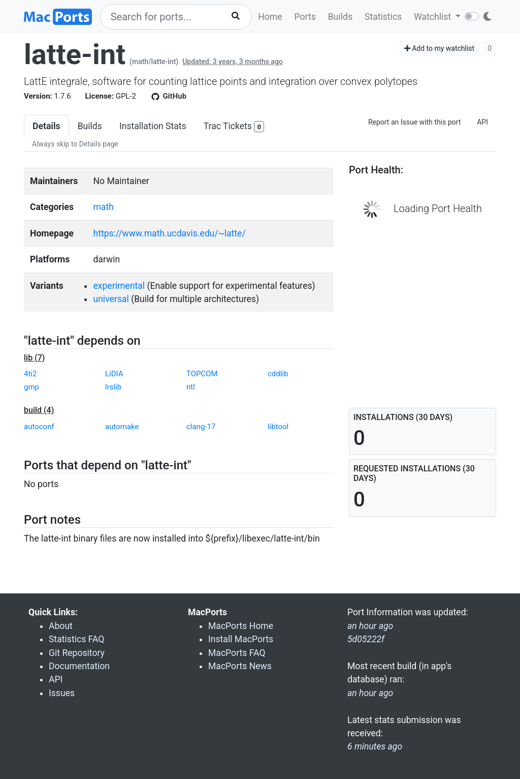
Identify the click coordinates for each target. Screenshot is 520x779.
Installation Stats (152, 126)
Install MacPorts (240, 639)
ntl (190, 387)
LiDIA (114, 373)
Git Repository (77, 653)
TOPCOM (202, 373)
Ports (305, 17)
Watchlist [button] (433, 17)
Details (46, 126)
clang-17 (200, 426)
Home (270, 17)
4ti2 (30, 373)
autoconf (39, 426)
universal (110, 299)
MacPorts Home (240, 626)
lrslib (113, 387)
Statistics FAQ (76, 639)
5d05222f (365, 639)
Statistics (383, 17)
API (482, 122)
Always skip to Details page (75, 144)
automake (122, 426)
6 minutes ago (374, 746)
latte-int (74, 54)
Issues (62, 693)
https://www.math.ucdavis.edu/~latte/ (169, 233)
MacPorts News (240, 666)
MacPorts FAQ (237, 653)
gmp (31, 387)
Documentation (79, 666)
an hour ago (370, 693)
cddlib (278, 373)
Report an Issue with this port (414, 122)
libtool (278, 426)
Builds (340, 17)
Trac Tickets (234, 127)
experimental (119, 286)
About (61, 626)
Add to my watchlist (439, 48)
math (103, 207)
